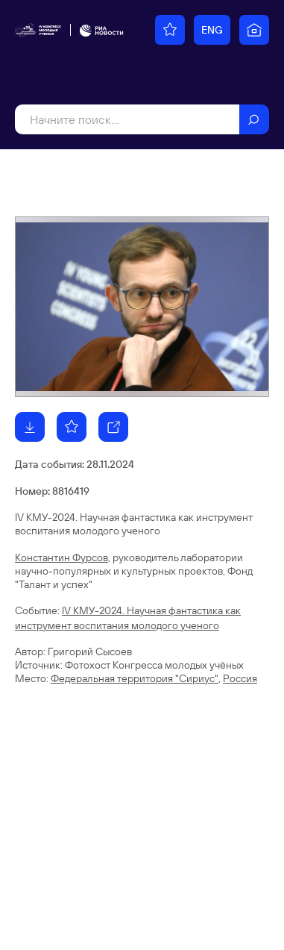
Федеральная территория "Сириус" (134, 678)
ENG (212, 30)
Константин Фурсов (61, 557)
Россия (240, 678)
